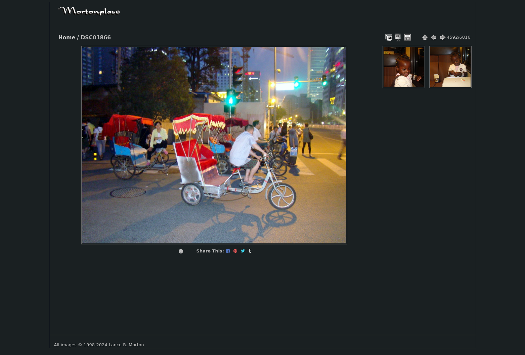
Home (66, 38)
